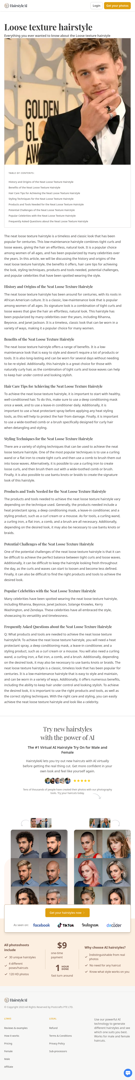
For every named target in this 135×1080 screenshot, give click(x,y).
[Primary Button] (67, 912)
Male (7, 1059)
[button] (117, 5)
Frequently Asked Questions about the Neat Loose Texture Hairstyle (48, 221)
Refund (53, 1028)
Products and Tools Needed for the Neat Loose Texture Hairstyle (46, 204)
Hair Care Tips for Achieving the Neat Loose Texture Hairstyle (44, 193)
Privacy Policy (57, 1043)
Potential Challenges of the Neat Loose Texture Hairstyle (42, 210)
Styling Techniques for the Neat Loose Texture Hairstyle (41, 198)
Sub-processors (58, 1051)
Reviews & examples (16, 1028)
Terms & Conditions (60, 1035)
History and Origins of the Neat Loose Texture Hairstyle (41, 182)
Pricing (8, 1043)
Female (8, 1051)
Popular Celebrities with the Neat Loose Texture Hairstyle (42, 215)
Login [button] (96, 6)
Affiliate (8, 1066)
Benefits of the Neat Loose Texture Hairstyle (34, 187)
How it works (11, 1035)
